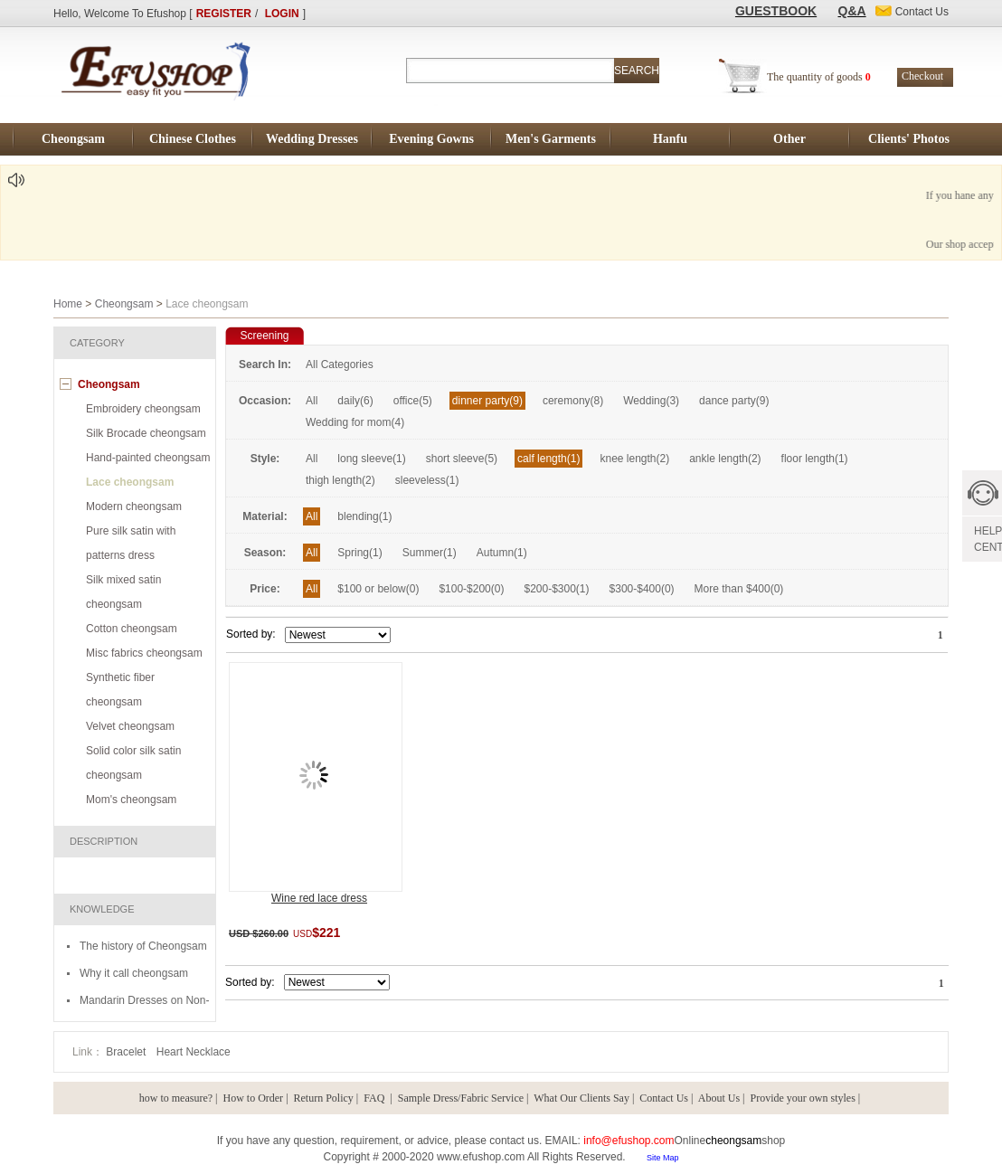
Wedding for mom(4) (355, 422)
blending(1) (364, 516)
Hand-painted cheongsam (148, 457)
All (311, 400)
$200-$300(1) (556, 588)
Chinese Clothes (192, 139)
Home (67, 304)
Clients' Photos (909, 139)
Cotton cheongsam (131, 628)
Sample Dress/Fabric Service (461, 1098)
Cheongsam (73, 139)
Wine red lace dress (319, 898)
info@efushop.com (628, 1140)
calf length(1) (548, 458)
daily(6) (355, 400)
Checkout (922, 76)
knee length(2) (634, 458)
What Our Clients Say (581, 1098)
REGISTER (223, 13)
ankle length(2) (725, 458)
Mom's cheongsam (131, 799)
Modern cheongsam (134, 506)
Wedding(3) (651, 400)
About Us (719, 1098)
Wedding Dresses (312, 139)
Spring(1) (359, 552)
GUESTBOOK (776, 11)
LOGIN (282, 13)
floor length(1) (814, 458)
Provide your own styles (803, 1098)
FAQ (375, 1098)
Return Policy (324, 1098)
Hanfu (670, 139)
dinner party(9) (487, 400)
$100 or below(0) (378, 588)
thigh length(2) (340, 480)
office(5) (412, 400)
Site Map (663, 1157)
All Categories (339, 364)
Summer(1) (429, 552)
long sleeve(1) (371, 458)
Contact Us (663, 1098)
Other (789, 139)
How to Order (252, 1098)
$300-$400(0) (642, 588)
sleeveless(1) (427, 480)
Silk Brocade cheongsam (146, 433)
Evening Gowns (431, 139)
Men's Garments (551, 139)
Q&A (852, 11)
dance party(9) (734, 400)
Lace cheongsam (130, 482)
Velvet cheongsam (130, 726)
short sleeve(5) (461, 458)
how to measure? (176, 1098)
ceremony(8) (573, 400)
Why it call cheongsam (134, 973)
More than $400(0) (739, 588)
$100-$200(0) (471, 588)
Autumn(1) (502, 552)
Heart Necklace (193, 1052)
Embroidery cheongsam (143, 408)
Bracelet (127, 1052)
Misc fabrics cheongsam (144, 653)
